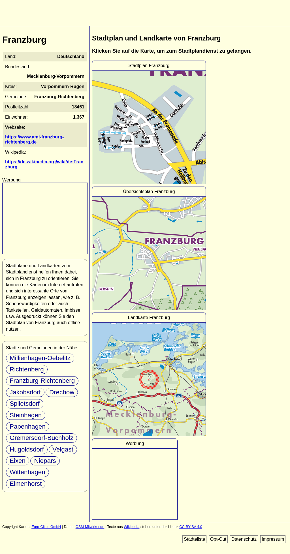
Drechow (61, 392)
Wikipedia (131, 527)
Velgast (62, 449)
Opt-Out (218, 539)
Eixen (17, 460)
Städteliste (194, 539)
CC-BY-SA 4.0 (190, 527)
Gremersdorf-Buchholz (41, 437)
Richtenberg (27, 369)
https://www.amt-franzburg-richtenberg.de (34, 139)
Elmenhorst (26, 483)
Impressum (273, 539)
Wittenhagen (27, 472)
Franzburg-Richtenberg (42, 380)
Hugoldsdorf (27, 449)
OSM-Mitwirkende (90, 527)
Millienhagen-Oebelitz (40, 358)
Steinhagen (26, 415)
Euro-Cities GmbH (46, 527)
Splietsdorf (25, 403)
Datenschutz (244, 539)
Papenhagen (28, 426)
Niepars (45, 460)
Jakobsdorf (25, 392)
